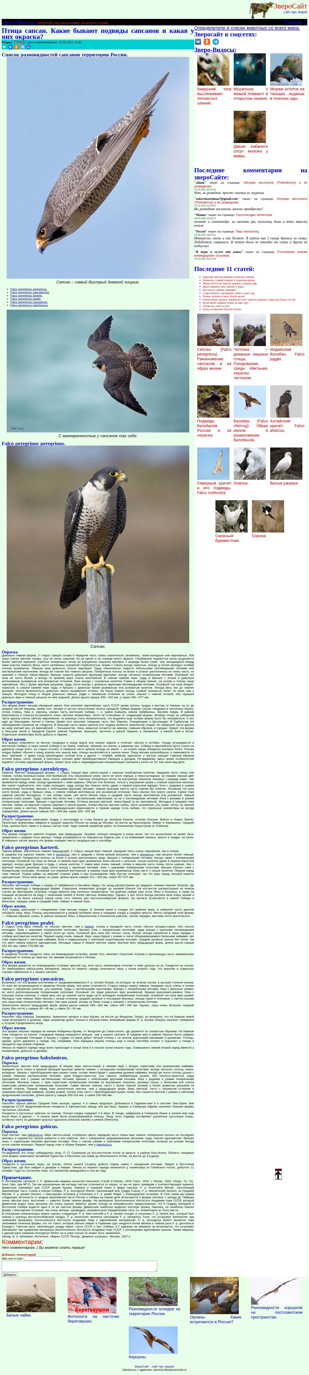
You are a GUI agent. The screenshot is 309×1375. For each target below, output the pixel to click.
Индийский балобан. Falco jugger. (287, 351)
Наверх (278, 1174)
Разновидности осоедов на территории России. (154, 1313)
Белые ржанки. (286, 481)
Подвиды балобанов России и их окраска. (214, 426)
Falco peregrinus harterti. (26, 295)
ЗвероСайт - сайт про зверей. (154, 1368)
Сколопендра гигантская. (254, 215)
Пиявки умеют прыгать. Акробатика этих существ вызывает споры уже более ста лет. (249, 299)
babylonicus (35, 1135)
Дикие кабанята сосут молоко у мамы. (251, 148)
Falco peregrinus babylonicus (29, 305)
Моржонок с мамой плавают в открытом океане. (251, 91)
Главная (293, 22)
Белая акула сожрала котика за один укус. (226, 302)
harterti (89, 926)
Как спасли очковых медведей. (219, 290)
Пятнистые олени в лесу (216, 306)
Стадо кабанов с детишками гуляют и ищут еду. (229, 293)
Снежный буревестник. (231, 536)
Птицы (20, 42)
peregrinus (63, 854)
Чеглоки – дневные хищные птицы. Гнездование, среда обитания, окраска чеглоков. (251, 361)
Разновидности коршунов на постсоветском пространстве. (277, 1314)
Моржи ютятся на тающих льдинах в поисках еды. (287, 91)
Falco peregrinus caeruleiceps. (30, 292)
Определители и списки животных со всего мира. (247, 28)
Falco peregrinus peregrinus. (28, 289)
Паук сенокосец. (248, 231)
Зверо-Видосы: (19, 22)
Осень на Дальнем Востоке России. (222, 309)
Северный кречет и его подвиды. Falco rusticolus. (214, 485)
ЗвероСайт (290, 6)
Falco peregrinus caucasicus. (29, 302)
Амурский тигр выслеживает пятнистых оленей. (73, 23)
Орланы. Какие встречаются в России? (215, 1321)
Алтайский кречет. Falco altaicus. (287, 423)
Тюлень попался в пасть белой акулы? (224, 296)
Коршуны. (138, 1359)
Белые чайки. (19, 1317)
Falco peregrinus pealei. (25, 298)
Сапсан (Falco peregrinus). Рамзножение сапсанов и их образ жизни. (214, 356)
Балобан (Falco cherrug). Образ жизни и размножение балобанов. (251, 428)
